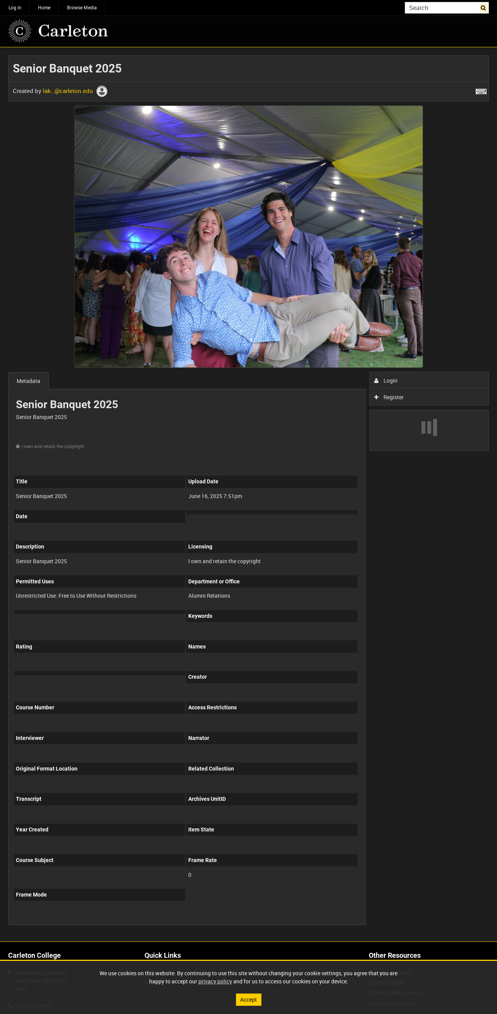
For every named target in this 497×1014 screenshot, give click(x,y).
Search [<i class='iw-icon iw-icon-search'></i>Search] (484, 7)
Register (389, 397)
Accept (248, 999)
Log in (15, 7)
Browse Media (82, 7)
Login (386, 380)
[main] (248, 494)
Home (44, 7)
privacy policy (215, 981)
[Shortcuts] (481, 90)
